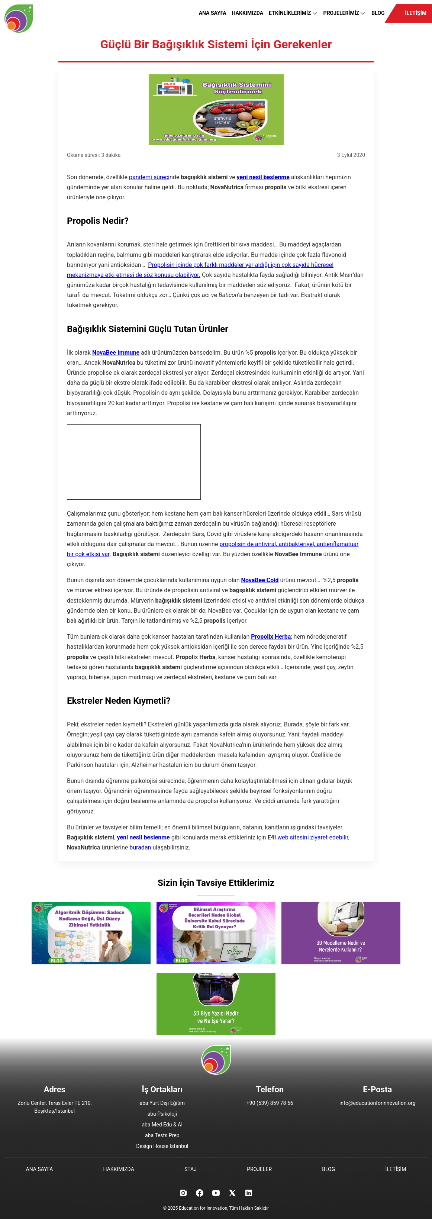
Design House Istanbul (162, 1146)
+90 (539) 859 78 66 (269, 1103)
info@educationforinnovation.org (377, 1103)
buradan (140, 847)
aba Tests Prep (162, 1135)
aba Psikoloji (162, 1114)
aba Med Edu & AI (162, 1125)
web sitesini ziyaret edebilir (312, 837)
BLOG (377, 13)
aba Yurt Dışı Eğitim (162, 1103)
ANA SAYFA (212, 13)
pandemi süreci (149, 177)
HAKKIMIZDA (248, 13)
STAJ (190, 1169)
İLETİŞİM (415, 13)
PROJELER (259, 1169)
